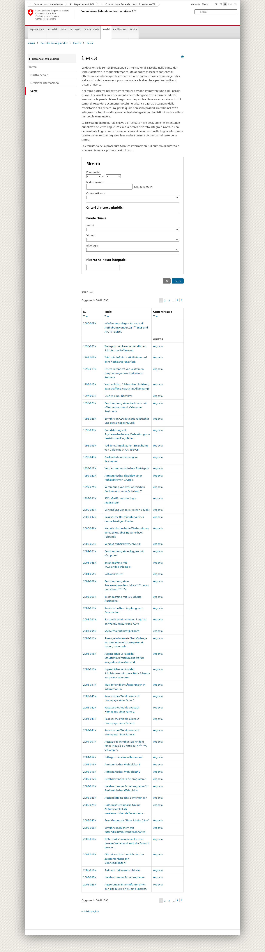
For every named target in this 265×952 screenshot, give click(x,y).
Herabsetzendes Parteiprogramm (125, 877)
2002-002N (89, 581)
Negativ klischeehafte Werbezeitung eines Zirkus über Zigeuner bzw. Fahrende (127, 532)
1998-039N (89, 445)
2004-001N (89, 741)
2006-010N (89, 839)
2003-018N (89, 653)
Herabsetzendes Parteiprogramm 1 (126, 778)
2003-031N (89, 684)
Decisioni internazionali (45, 83)
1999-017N (89, 468)
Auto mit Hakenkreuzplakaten (123, 870)
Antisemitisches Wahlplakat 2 (122, 771)
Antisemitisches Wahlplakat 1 (122, 764)
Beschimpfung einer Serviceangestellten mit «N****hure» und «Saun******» (127, 585)
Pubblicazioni (119, 29)
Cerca (90, 43)
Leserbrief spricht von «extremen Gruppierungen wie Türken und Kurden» (124, 373)
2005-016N (89, 771)
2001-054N (89, 573)
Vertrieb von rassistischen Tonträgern (127, 468)
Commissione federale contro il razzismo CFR (129, 4)
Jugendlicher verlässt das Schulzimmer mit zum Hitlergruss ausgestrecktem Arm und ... (124, 657)
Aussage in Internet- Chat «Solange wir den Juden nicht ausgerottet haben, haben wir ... (126, 642)
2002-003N (89, 596)
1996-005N (89, 357)
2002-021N (89, 619)
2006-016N (89, 870)
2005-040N (89, 820)
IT (225, 4)
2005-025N (89, 804)
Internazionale (91, 29)
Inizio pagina (91, 911)
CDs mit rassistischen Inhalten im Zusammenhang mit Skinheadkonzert (124, 858)
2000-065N (89, 543)
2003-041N (89, 696)
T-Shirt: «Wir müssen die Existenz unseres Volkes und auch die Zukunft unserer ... (127, 843)
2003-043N (89, 718)
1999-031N (89, 498)
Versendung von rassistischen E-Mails (127, 509)
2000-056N (89, 528)
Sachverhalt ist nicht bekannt (122, 630)
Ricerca (77, 43)
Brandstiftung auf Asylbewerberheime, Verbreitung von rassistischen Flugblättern (127, 434)
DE (216, 4)
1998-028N (89, 418)
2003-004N (89, 630)
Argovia (158, 346)
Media (205, 4)
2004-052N (89, 757)
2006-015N (89, 854)
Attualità (52, 29)
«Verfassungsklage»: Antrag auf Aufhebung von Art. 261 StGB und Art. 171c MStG (126, 327)
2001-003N (89, 551)
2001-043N (89, 562)
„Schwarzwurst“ (114, 573)
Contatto (195, 4)
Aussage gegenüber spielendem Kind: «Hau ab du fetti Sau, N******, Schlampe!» (126, 745)
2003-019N (89, 669)
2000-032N (89, 516)
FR (221, 4)
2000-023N (89, 509)
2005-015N (89, 764)
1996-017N (89, 384)
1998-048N (89, 457)
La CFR (133, 29)
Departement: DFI (82, 4)
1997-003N (89, 395)
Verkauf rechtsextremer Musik (123, 543)
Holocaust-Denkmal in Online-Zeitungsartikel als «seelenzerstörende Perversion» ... (125, 809)
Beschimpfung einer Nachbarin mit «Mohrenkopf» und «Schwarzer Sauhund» (126, 407)
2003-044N (89, 730)
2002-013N (89, 608)
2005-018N (89, 786)
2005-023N (89, 797)
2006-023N (89, 884)
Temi (63, 29)
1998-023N (89, 403)
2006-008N (89, 827)
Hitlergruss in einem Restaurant (124, 757)
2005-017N (89, 778)
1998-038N (89, 430)
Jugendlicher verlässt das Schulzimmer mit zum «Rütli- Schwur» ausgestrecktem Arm (127, 673)
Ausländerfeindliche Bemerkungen (126, 797)
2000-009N (89, 323)
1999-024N (89, 486)
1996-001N (89, 346)
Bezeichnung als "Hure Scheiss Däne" (127, 820)
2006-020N (89, 877)
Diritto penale (39, 75)
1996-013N (89, 368)
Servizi (106, 29)
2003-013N (89, 638)
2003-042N (89, 707)
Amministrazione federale (46, 4)
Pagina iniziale (37, 29)
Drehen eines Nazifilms (118, 395)
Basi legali (75, 29)
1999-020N (89, 475)
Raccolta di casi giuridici (54, 43)
